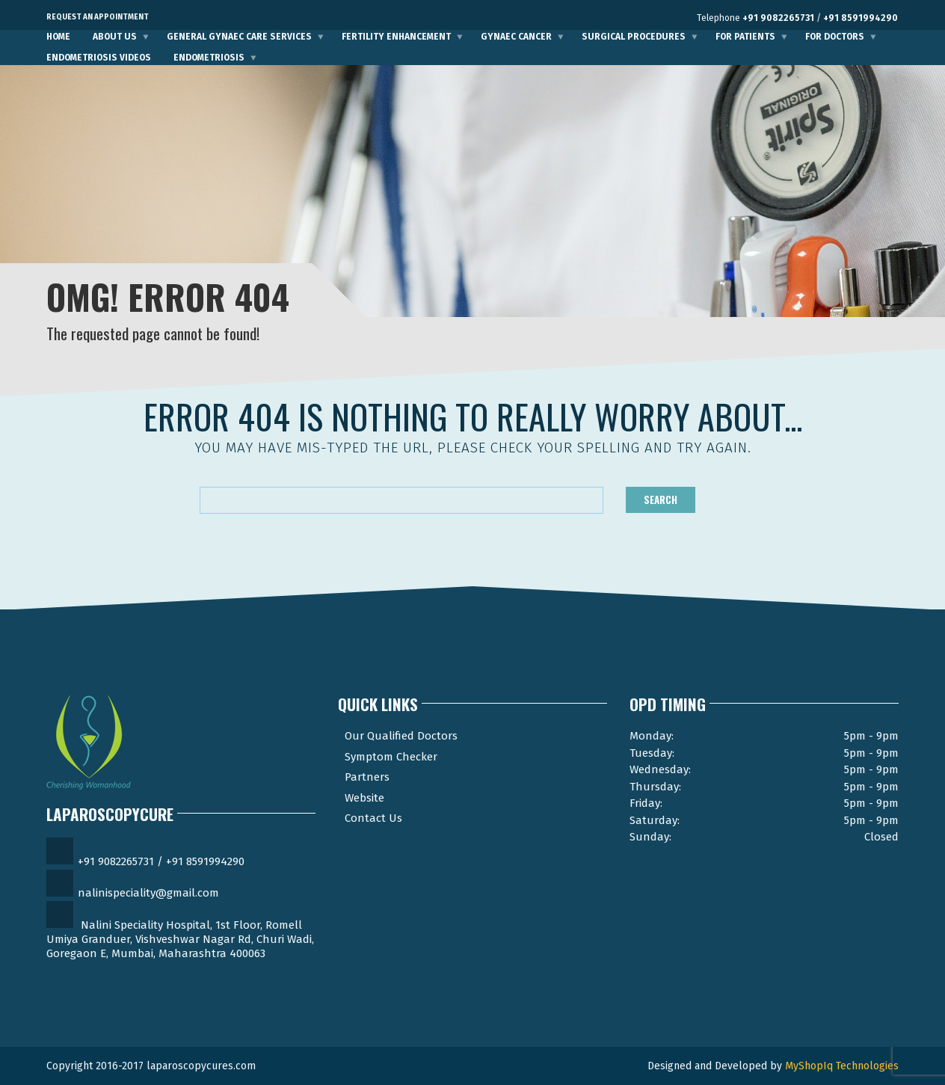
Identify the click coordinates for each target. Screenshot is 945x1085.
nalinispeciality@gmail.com (148, 893)
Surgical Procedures (634, 36)
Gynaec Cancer (516, 36)
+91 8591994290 (860, 18)
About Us (115, 36)
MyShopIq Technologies (842, 1066)
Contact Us (373, 818)
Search (660, 499)
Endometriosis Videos (98, 57)
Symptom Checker (391, 756)
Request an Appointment (97, 17)
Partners (367, 777)
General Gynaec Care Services (239, 36)
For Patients (745, 36)
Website (364, 798)
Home (58, 36)
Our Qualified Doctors (401, 736)
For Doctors (834, 36)
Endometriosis (208, 57)
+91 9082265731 (778, 18)
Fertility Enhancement (396, 36)
